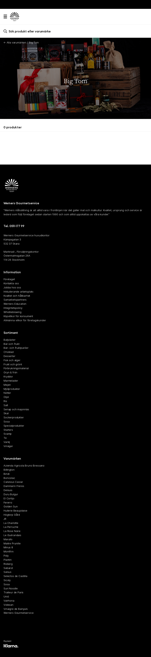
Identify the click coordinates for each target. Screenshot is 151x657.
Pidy (6, 555)
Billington (9, 469)
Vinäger (8, 446)
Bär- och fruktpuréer (16, 348)
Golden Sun (10, 506)
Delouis (8, 490)
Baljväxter (9, 339)
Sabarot (8, 568)
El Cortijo (9, 498)
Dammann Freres (14, 486)
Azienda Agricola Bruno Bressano (24, 465)
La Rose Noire (12, 531)
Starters (8, 429)
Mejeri (7, 384)
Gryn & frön (10, 372)
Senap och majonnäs (16, 409)
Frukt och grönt (13, 364)
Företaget (9, 279)
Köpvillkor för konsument (18, 316)
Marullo (8, 539)
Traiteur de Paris (13, 592)
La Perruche (11, 527)
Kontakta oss (11, 283)
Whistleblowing (12, 312)
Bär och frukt (11, 343)
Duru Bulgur (11, 494)
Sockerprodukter (14, 417)
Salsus (7, 572)
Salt (6, 405)
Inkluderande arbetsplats (18, 291)
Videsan (8, 604)
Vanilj (7, 442)
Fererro (8, 502)
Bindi (6, 473)
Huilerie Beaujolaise (15, 510)
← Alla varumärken (15, 42)
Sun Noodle (10, 588)
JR (5, 518)
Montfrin (9, 551)
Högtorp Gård (12, 514)
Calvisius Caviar (13, 482)
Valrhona (9, 600)
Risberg (8, 563)
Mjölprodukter (12, 388)
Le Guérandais (12, 535)
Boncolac (9, 477)
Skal (6, 413)
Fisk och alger (12, 360)
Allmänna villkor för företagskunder (25, 320)
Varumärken (12, 459)
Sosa (6, 421)
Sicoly (7, 580)
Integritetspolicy (13, 307)
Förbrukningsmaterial (16, 368)
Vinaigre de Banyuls (16, 608)
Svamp (8, 433)
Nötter (7, 393)
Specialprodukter (14, 425)
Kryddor (8, 376)
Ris (5, 401)
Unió (6, 596)
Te (5, 438)
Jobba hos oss (12, 287)
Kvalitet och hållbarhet (17, 295)
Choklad (9, 352)
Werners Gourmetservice (18, 613)
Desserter (9, 356)
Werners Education (15, 303)
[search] (75, 31)
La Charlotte (11, 522)
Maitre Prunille (12, 543)
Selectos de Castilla (15, 576)
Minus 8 (8, 547)
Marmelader (11, 380)
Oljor (6, 397)
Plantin (8, 559)
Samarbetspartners (15, 299)
